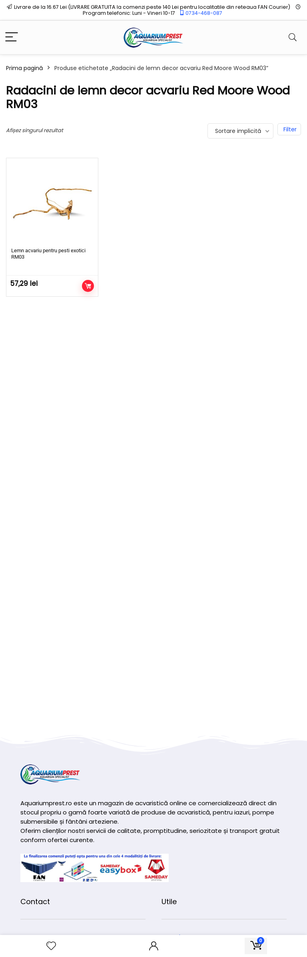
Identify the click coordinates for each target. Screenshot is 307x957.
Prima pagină (24, 68)
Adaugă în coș (88, 286)
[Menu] (11, 37)
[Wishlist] (51, 946)
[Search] (292, 37)
